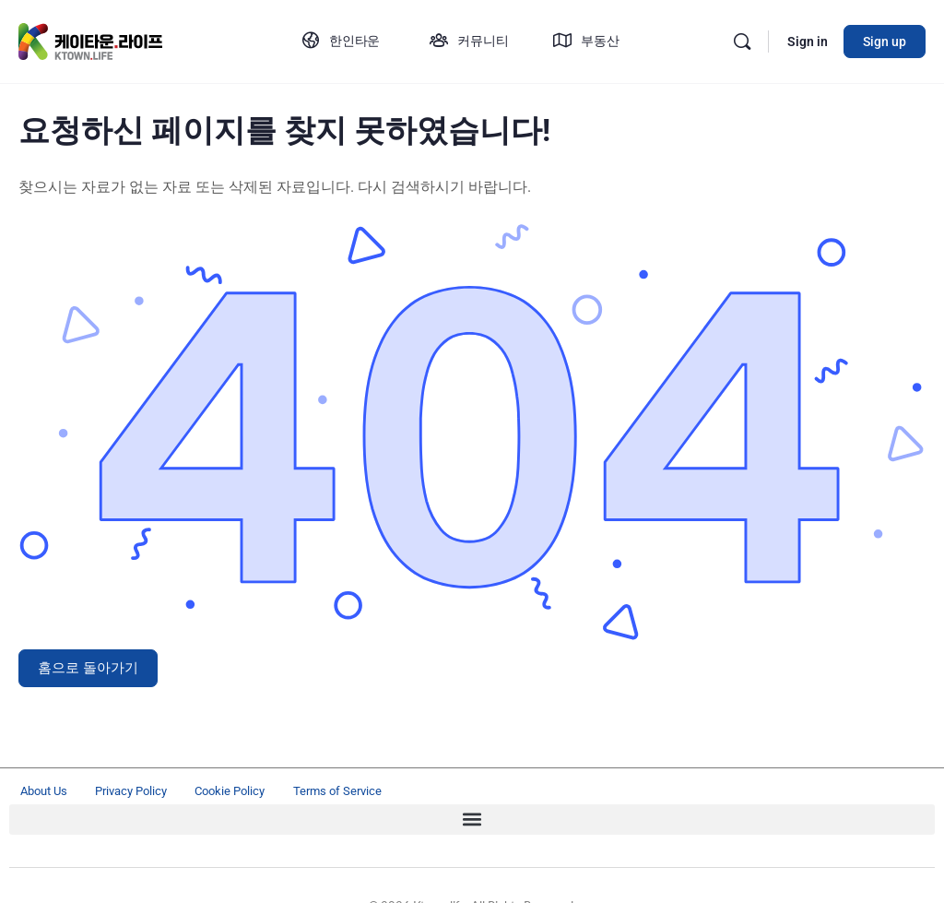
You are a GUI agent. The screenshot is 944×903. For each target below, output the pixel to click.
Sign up (884, 41)
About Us (54, 793)
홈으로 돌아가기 (88, 667)
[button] (472, 824)
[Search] (742, 41)
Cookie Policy (308, 793)
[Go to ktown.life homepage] (90, 40)
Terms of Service (447, 793)
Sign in (807, 41)
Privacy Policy (175, 793)
